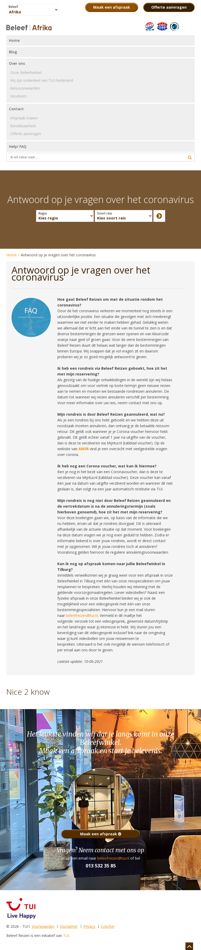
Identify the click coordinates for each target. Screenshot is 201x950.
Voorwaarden (43, 926)
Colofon (107, 926)
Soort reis (104, 213)
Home (11, 254)
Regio (42, 213)
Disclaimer (69, 926)
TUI (66, 935)
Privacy (89, 926)
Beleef (13, 6)
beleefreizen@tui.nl (113, 858)
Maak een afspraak (100, 833)
